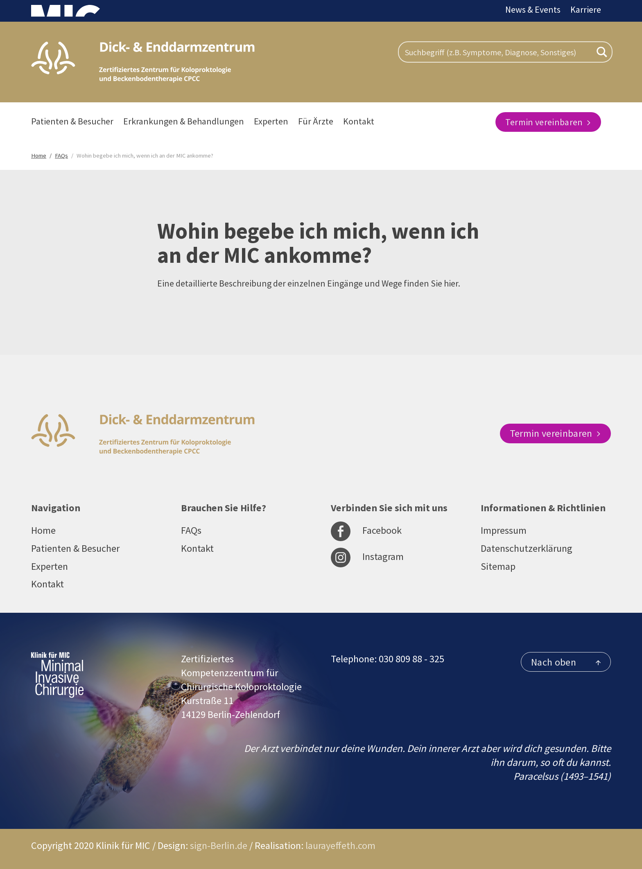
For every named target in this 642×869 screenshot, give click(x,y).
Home (43, 530)
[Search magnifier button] (602, 52)
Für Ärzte (315, 121)
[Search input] (497, 52)
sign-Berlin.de (218, 845)
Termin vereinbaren (548, 122)
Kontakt (358, 121)
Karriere (585, 9)
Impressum (504, 530)
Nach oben (566, 662)
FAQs (191, 530)
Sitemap (498, 566)
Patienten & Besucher (72, 121)
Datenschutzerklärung (526, 548)
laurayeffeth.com (340, 845)
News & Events (533, 9)
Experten (271, 121)
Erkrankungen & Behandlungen (183, 121)
